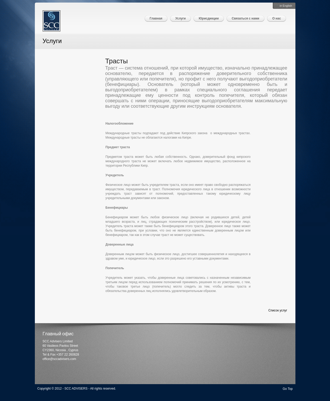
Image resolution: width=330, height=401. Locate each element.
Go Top (288, 389)
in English (286, 5)
